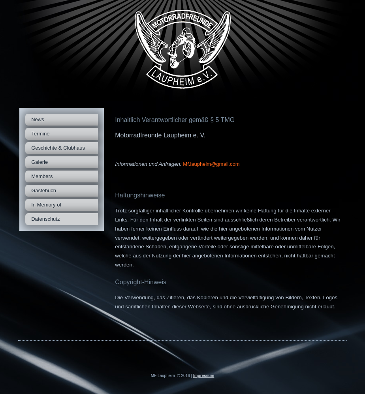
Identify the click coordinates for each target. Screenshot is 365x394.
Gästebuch (43, 190)
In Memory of (46, 205)
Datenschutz (45, 219)
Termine (40, 134)
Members (42, 176)
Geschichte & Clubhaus (58, 148)
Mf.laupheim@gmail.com (211, 164)
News (37, 119)
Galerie (39, 162)
